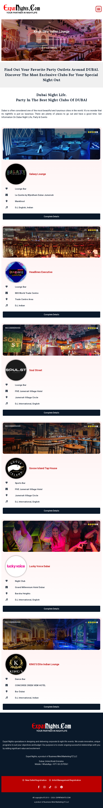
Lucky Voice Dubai (39, 566)
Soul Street (35, 370)
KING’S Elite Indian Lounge (44, 664)
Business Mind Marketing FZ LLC (63, 756)
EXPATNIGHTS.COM (63, 798)
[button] (99, 9)
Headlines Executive (40, 272)
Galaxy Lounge (37, 174)
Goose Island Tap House (43, 468)
